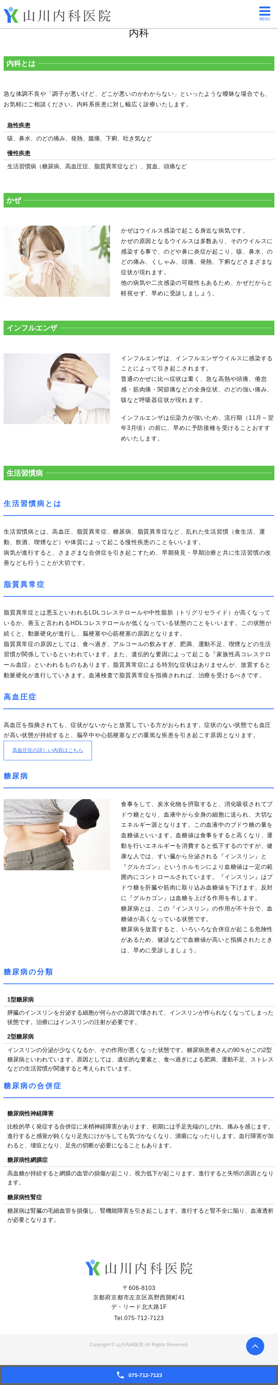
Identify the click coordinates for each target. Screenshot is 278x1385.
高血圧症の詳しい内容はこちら (53, 751)
